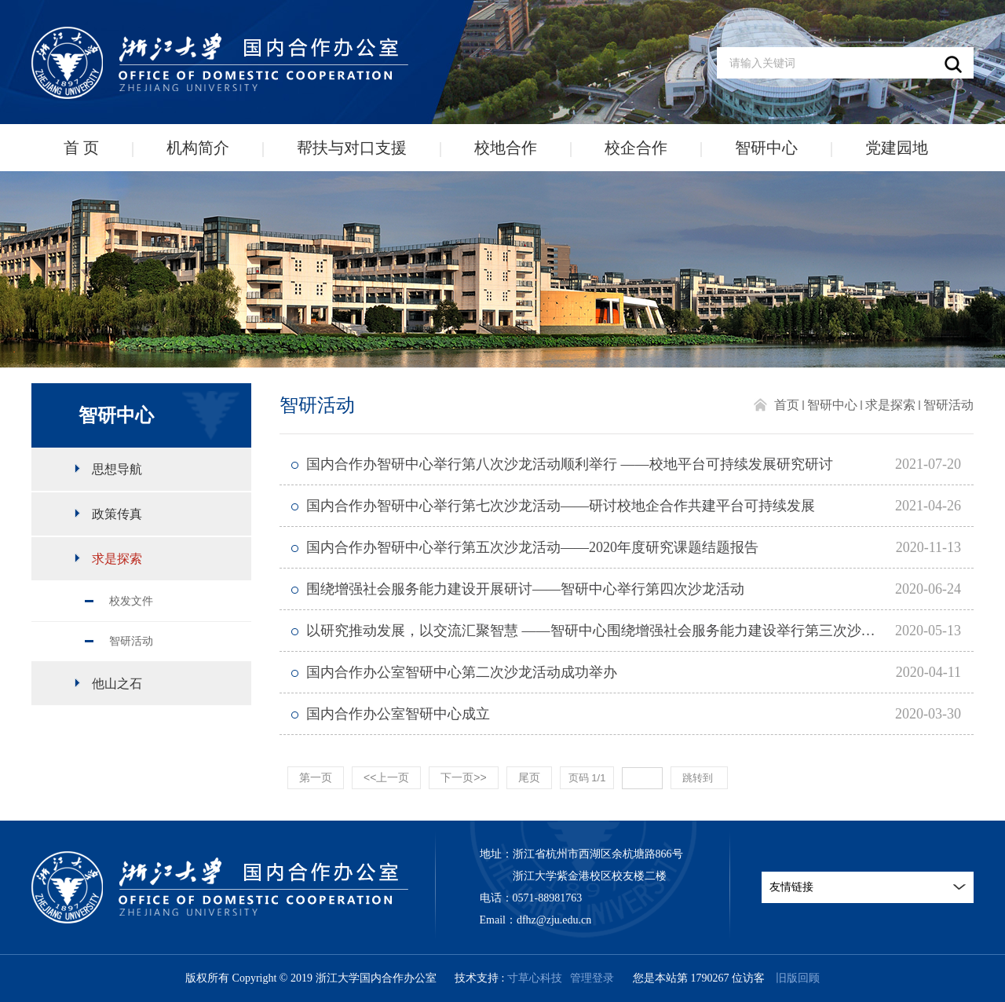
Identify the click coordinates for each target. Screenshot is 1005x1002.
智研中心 (766, 147)
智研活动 (131, 641)
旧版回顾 (798, 978)
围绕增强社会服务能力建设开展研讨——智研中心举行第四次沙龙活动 (525, 589)
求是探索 (117, 558)
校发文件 (131, 601)
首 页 (81, 147)
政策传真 (117, 514)
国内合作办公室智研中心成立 (398, 714)
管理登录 (592, 978)
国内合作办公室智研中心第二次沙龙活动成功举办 (461, 672)
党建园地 (896, 147)
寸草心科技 (534, 978)
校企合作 (636, 147)
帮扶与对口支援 (352, 147)
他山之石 (117, 683)
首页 (786, 404)
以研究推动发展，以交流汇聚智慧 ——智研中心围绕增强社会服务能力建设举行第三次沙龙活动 (605, 630)
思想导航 (117, 469)
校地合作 (505, 147)
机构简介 (197, 147)
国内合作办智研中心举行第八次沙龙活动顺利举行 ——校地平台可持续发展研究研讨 (569, 464)
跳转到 (699, 778)
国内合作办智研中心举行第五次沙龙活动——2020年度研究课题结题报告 (532, 547)
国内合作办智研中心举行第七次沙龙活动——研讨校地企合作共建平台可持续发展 (560, 506)
